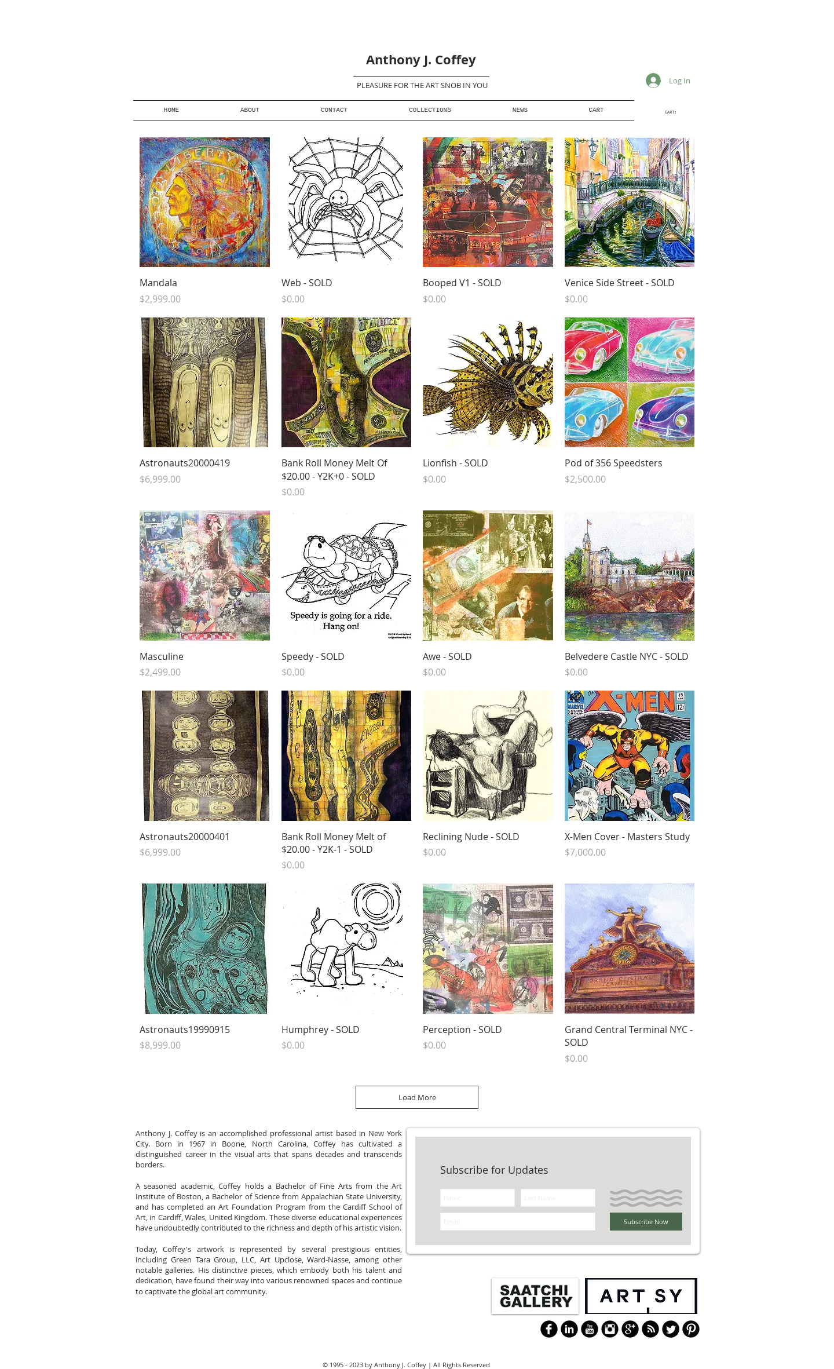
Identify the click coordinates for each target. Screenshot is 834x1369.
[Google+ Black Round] (630, 1329)
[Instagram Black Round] (610, 1329)
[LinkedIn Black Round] (569, 1329)
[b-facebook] (549, 1329)
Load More (417, 1097)
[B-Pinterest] (691, 1329)
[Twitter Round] (670, 1329)
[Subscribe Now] (646, 1222)
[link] (675, 112)
